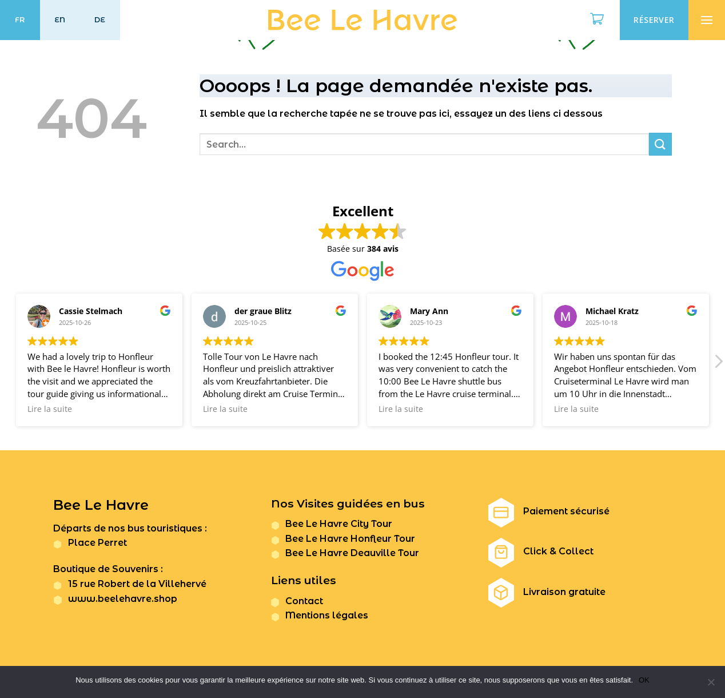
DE (100, 19)
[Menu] (706, 20)
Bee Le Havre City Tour (338, 523)
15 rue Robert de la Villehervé (137, 583)
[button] (718, 364)
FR (20, 19)
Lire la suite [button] (49, 409)
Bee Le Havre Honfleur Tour (350, 538)
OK (644, 680)
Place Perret (97, 542)
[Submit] (660, 144)
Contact (304, 601)
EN (60, 19)
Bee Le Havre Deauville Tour (352, 553)
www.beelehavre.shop (122, 598)
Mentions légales (326, 615)
